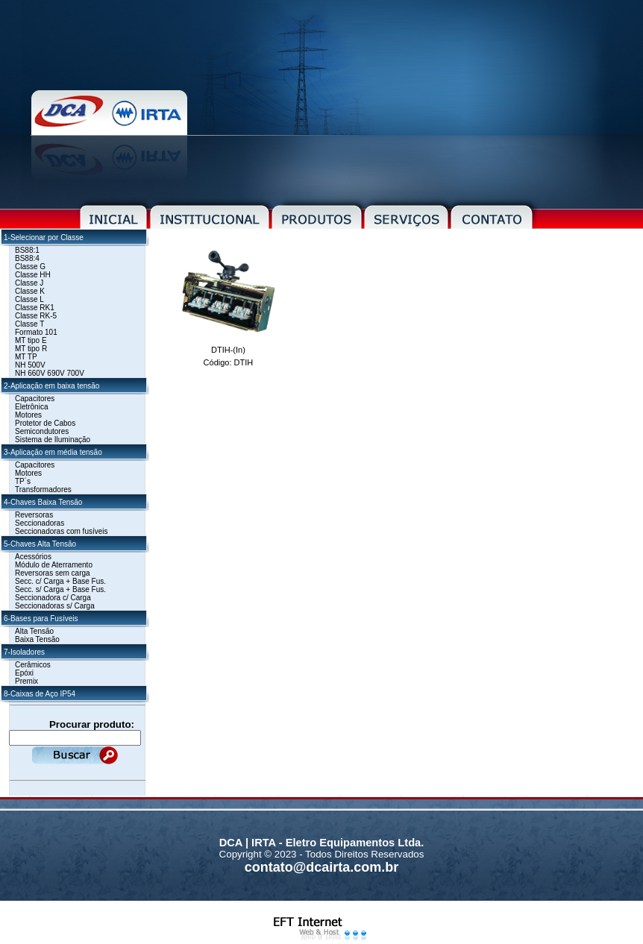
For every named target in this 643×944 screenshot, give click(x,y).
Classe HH (33, 275)
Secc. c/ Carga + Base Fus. (60, 581)
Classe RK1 (34, 307)
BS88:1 (27, 250)
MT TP (26, 357)
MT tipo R (31, 348)
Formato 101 (36, 332)
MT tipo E (31, 340)
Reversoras (34, 515)
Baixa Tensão (37, 639)
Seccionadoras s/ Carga (55, 606)
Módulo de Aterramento (53, 565)
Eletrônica (31, 407)
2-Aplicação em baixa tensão (51, 386)
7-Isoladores (24, 652)
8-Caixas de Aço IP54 (39, 694)
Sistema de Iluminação (52, 439)
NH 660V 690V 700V (49, 373)
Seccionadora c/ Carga (53, 598)
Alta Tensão (34, 631)
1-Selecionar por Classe (44, 237)
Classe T (29, 324)
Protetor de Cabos (45, 423)
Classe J (29, 283)
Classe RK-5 (36, 316)
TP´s (23, 481)
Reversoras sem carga (52, 573)
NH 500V (30, 365)
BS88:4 (27, 258)
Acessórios (33, 557)
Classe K (30, 291)
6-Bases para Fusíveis (41, 618)
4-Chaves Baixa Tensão (43, 502)
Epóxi (24, 673)
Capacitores (34, 398)
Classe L (29, 299)
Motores (28, 415)
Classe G (30, 266)
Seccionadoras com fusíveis (61, 531)
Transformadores (43, 489)
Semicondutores (42, 431)
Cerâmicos (33, 665)
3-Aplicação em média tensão (53, 452)
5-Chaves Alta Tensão (40, 544)
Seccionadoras (39, 523)
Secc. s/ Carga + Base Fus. (60, 589)
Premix (26, 681)
